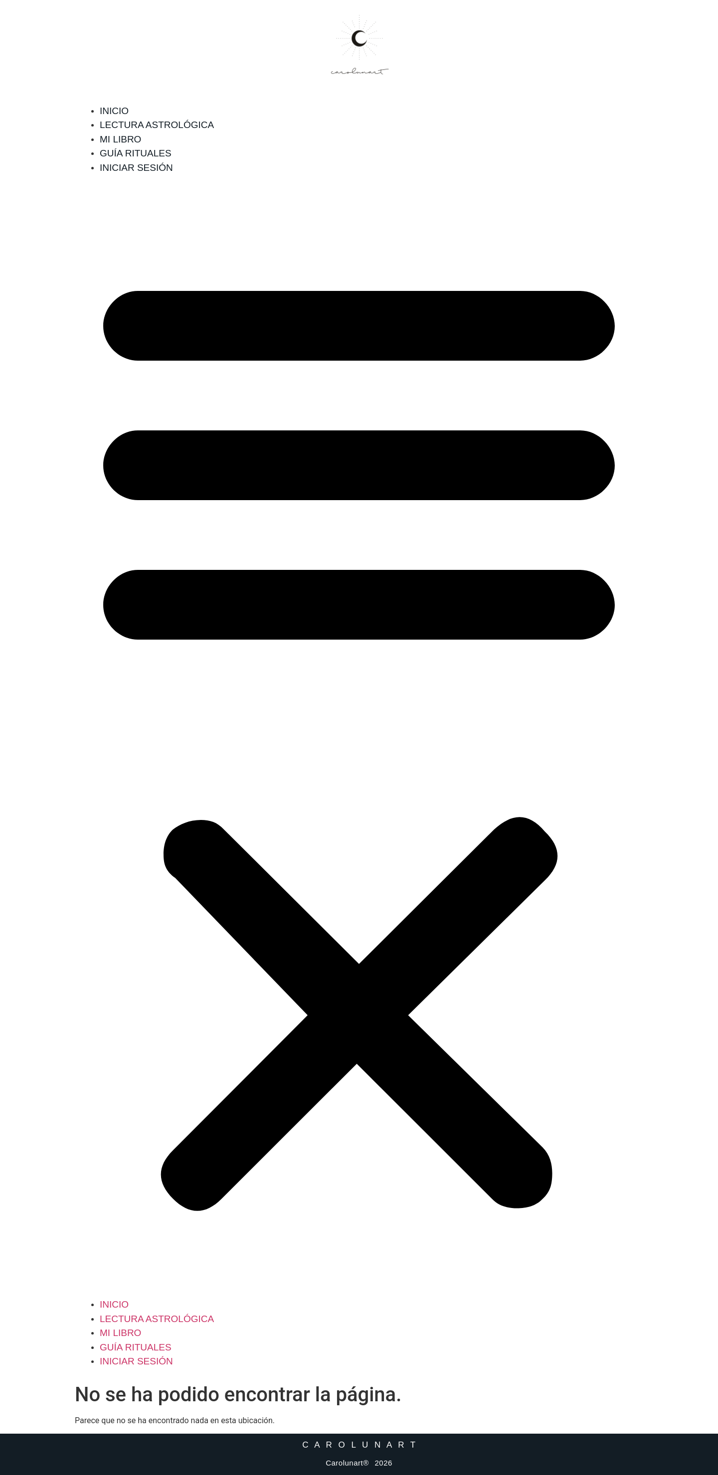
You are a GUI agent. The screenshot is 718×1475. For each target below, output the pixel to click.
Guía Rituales (136, 153)
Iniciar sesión (136, 167)
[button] (359, 736)
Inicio (114, 111)
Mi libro (120, 139)
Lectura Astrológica (157, 125)
